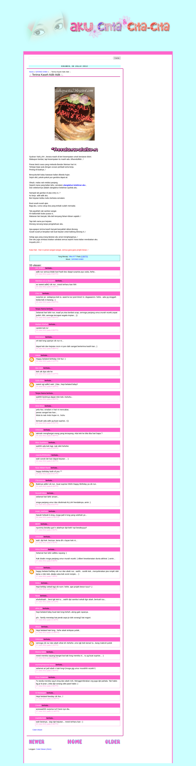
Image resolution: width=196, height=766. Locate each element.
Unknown (39, 430)
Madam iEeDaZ (41, 324)
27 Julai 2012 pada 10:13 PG (47, 602)
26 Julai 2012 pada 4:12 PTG (47, 361)
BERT (37, 524)
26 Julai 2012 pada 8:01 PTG (47, 474)
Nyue (37, 596)
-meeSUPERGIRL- (43, 455)
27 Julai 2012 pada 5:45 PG (46, 543)
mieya (37, 355)
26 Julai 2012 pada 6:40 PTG (47, 461)
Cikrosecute (40, 480)
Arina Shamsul (41, 549)
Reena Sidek (40, 652)
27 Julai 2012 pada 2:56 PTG (47, 686)
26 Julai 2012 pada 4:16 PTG (47, 386)
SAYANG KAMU (42, 72)
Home (31, 72)
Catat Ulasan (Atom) (43, 749)
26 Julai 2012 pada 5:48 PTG (47, 436)
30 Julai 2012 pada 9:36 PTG (47, 724)
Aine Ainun (39, 406)
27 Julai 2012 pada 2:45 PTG (47, 671)
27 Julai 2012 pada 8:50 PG (46, 589)
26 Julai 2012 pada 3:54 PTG (47, 302)
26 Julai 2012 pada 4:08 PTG (47, 349)
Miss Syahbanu (41, 442)
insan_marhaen (41, 511)
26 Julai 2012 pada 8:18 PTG (47, 486)
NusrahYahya (41, 493)
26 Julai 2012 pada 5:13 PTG (47, 423)
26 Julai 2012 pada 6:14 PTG (47, 448)
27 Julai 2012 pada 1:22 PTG (47, 645)
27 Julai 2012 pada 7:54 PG (46, 576)
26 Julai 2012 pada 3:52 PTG (47, 274)
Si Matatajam (40, 693)
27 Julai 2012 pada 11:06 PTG (47, 699)
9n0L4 (38, 583)
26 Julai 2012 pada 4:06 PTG (47, 330)
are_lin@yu (40, 268)
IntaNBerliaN (40, 718)
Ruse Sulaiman (42, 677)
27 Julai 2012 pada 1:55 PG (46, 530)
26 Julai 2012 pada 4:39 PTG (47, 399)
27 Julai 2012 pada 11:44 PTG (47, 711)
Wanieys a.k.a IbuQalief (45, 281)
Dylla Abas (39, 380)
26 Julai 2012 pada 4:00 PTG (47, 318)
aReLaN (38, 608)
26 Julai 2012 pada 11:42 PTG (47, 517)
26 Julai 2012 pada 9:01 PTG (47, 505)
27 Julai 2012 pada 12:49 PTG (47, 632)
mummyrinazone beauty (45, 665)
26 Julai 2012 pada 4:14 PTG (47, 374)
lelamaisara (40, 337)
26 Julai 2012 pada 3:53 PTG (47, 287)
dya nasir (39, 368)
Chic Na (38, 293)
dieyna (38, 627)
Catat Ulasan (37, 730)
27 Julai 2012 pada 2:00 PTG (47, 658)
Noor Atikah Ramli (42, 468)
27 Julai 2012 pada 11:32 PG (47, 620)
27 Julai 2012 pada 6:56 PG (46, 561)
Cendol (38, 705)
